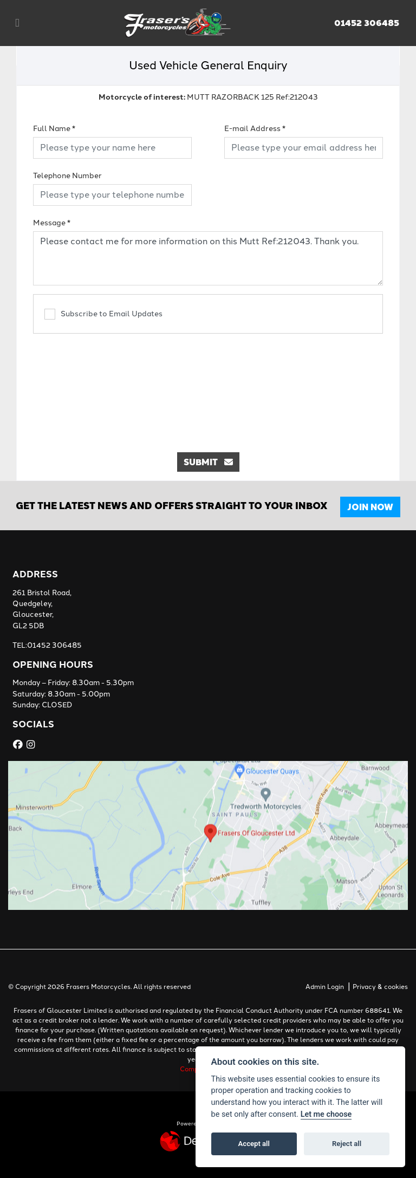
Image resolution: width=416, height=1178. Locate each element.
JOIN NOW (372, 506)
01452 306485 (366, 22)
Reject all (346, 1144)
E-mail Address (254, 128)
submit (208, 461)
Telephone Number (67, 175)
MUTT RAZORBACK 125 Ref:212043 (208, 96)
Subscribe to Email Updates (103, 314)
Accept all (254, 1144)
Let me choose (326, 1114)
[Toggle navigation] (17, 23)
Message (51, 222)
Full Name (54, 128)
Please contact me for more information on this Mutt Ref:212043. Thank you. (208, 258)
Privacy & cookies (380, 987)
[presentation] (208, 387)
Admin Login (325, 987)
